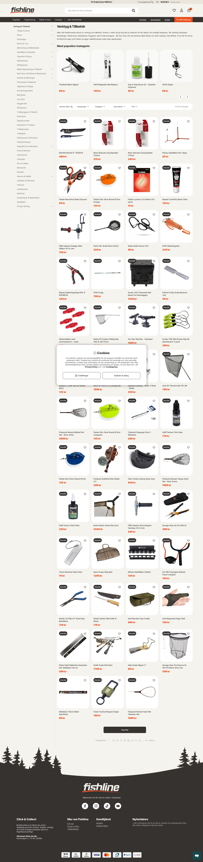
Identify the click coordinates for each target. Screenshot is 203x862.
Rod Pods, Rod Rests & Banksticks (33, 73)
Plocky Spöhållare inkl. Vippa (174, 153)
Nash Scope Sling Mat (102, 572)
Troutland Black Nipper (68, 84)
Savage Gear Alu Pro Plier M (174, 525)
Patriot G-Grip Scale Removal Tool (174, 293)
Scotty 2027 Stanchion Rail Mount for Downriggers (139, 293)
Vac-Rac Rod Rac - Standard (140, 339)
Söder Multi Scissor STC (138, 246)
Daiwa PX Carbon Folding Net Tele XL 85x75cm (105, 340)
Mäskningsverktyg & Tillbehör (33, 69)
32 (140, 740)
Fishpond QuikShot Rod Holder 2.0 (106, 480)
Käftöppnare (22, 65)
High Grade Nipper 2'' (137, 665)
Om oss (70, 823)
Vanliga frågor (102, 826)
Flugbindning (29, 20)
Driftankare (21, 108)
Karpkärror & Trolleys (26, 125)
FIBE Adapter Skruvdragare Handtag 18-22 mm (139, 526)
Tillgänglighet (73, 829)
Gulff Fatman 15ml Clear (172, 432)
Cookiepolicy (112, 367)
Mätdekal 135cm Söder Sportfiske (69, 713)
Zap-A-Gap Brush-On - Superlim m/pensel (141, 85)
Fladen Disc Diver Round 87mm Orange (106, 200)
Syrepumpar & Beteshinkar (28, 198)
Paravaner (21, 116)
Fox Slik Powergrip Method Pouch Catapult (173, 573)
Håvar (33, 35)
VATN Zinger (167, 84)
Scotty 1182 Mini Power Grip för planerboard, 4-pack (175, 340)
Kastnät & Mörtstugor (33, 78)
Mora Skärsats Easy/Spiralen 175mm (140, 154)
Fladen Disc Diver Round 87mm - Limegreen (107, 433)
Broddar (20, 172)
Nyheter (142, 20)
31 (136, 740)
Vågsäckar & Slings (25, 86)
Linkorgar (21, 159)
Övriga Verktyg (33, 206)
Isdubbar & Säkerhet (25, 180)
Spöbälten (21, 202)
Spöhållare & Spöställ (33, 52)
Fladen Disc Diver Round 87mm (72, 479)
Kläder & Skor (45, 20)
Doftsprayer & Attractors (27, 138)
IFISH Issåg (98, 292)
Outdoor (58, 20)
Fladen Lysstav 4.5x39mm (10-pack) (141, 200)
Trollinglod (21, 133)
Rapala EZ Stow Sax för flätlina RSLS (72, 387)
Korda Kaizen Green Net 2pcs (106, 525)
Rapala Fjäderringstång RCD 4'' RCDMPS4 (72, 293)
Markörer (21, 193)
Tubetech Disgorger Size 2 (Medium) (139, 433)
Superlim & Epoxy (33, 56)
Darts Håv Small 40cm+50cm (106, 246)
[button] (173, 2)
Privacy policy (73, 826)
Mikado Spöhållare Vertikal (139, 572)
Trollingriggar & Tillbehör (27, 112)
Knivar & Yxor (33, 43)
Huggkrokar (22, 103)
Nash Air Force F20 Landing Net (107, 386)
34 (146, 740)
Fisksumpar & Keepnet (26, 82)
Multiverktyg (22, 61)
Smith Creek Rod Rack (103, 665)
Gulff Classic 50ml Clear (69, 525)
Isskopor (20, 185)
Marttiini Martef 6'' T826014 (71, 153)
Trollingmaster (23, 129)
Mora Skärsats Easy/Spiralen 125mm (105, 154)
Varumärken (155, 20)
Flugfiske (16, 20)
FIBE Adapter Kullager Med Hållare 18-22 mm (70, 247)
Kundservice (145, 2)
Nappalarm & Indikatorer (33, 146)
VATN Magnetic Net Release (105, 84)
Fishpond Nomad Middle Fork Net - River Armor (71, 433)
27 (121, 740)
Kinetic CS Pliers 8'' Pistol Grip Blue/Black (72, 619)
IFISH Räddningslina (170, 246)
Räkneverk (21, 168)
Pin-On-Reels (22, 163)
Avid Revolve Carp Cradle (139, 618)
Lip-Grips (21, 99)
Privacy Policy (91, 367)
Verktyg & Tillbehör (31, 26)
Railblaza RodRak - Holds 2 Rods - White (142, 387)
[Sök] (101, 10)
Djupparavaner (23, 120)
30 (132, 740)
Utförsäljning (183, 20)
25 (114, 740)
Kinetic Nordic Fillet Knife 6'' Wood (105, 619)
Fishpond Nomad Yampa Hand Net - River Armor (175, 480)
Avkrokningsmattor (25, 91)
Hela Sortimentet (74, 20)
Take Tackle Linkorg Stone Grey (141, 479)
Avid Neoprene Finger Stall (173, 618)
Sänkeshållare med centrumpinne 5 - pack (68, 340)
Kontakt (99, 823)
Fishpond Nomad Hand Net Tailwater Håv (139, 713)
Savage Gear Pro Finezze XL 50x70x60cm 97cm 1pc (174, 666)
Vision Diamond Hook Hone (70, 572)
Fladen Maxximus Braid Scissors (73, 199)
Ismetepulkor (22, 189)
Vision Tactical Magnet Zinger (106, 712)
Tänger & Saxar (33, 31)
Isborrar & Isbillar (33, 176)
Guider (167, 20)
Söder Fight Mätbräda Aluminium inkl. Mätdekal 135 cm (73, 666)
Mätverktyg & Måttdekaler (28, 48)
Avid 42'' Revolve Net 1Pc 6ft (174, 386)
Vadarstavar (22, 155)
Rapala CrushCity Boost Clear (174, 199)
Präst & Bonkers (23, 150)
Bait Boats (21, 95)
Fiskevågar (21, 39)
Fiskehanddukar (24, 142)
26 (117, 740)
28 (125, 740)
